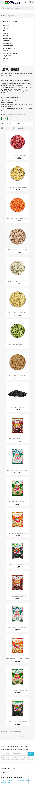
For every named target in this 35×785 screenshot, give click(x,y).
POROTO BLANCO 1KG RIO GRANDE (17, 627)
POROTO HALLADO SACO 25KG (17, 250)
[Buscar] (17, 8)
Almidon (6, 28)
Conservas (7, 38)
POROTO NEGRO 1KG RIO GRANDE (17, 722)
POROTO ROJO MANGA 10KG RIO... (17, 439)
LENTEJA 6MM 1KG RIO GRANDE (17, 690)
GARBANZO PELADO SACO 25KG (17, 187)
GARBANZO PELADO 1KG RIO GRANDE (17, 659)
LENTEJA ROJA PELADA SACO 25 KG (17, 218)
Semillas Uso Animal (10, 53)
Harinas (6, 41)
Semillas (6, 51)
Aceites (6, 25)
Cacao (5, 58)
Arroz (5, 31)
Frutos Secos (8, 46)
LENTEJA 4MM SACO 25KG (17, 376)
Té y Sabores (7, 56)
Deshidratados (8, 61)
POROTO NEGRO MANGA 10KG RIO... (17, 564)
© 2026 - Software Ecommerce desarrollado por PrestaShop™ (17, 782)
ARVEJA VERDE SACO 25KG (17, 344)
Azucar (5, 36)
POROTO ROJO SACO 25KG (17, 155)
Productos (10, 21)
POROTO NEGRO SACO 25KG (17, 407)
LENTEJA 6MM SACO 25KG (17, 313)
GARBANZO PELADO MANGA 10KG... (17, 533)
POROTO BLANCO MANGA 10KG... (17, 470)
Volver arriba (26, 737)
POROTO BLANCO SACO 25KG (17, 281)
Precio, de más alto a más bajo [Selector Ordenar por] (17, 124)
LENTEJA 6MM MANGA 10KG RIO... (17, 501)
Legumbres (7, 43)
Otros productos (9, 48)
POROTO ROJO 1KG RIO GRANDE (17, 596)
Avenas (6, 33)
